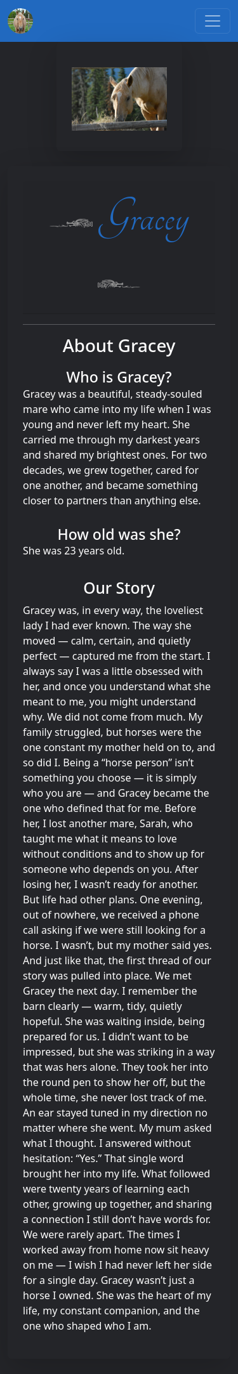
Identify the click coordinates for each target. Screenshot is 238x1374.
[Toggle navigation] (212, 21)
